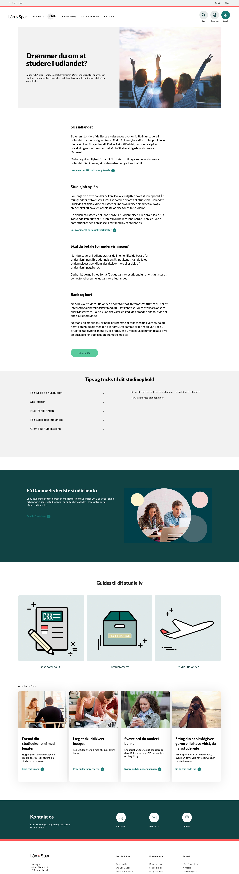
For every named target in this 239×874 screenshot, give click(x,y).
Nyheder (187, 867)
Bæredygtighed (123, 864)
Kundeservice (155, 864)
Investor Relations (124, 871)
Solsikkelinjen (155, 867)
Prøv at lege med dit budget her (147, 397)
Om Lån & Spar (123, 867)
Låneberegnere (190, 871)
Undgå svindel (156, 871)
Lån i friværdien (190, 864)
